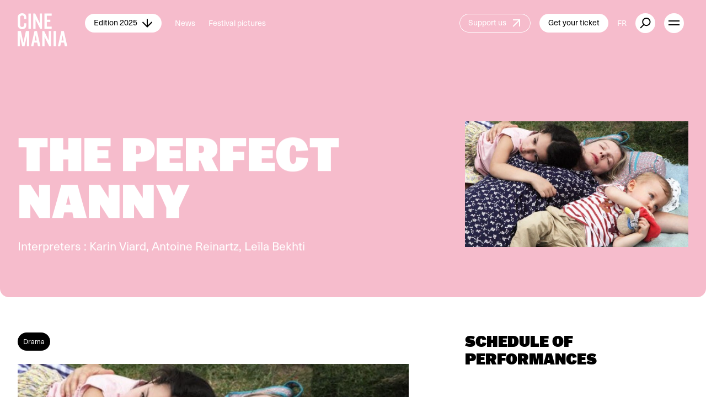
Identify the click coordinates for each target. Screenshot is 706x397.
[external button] (645, 23)
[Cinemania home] (51, 23)
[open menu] (674, 23)
